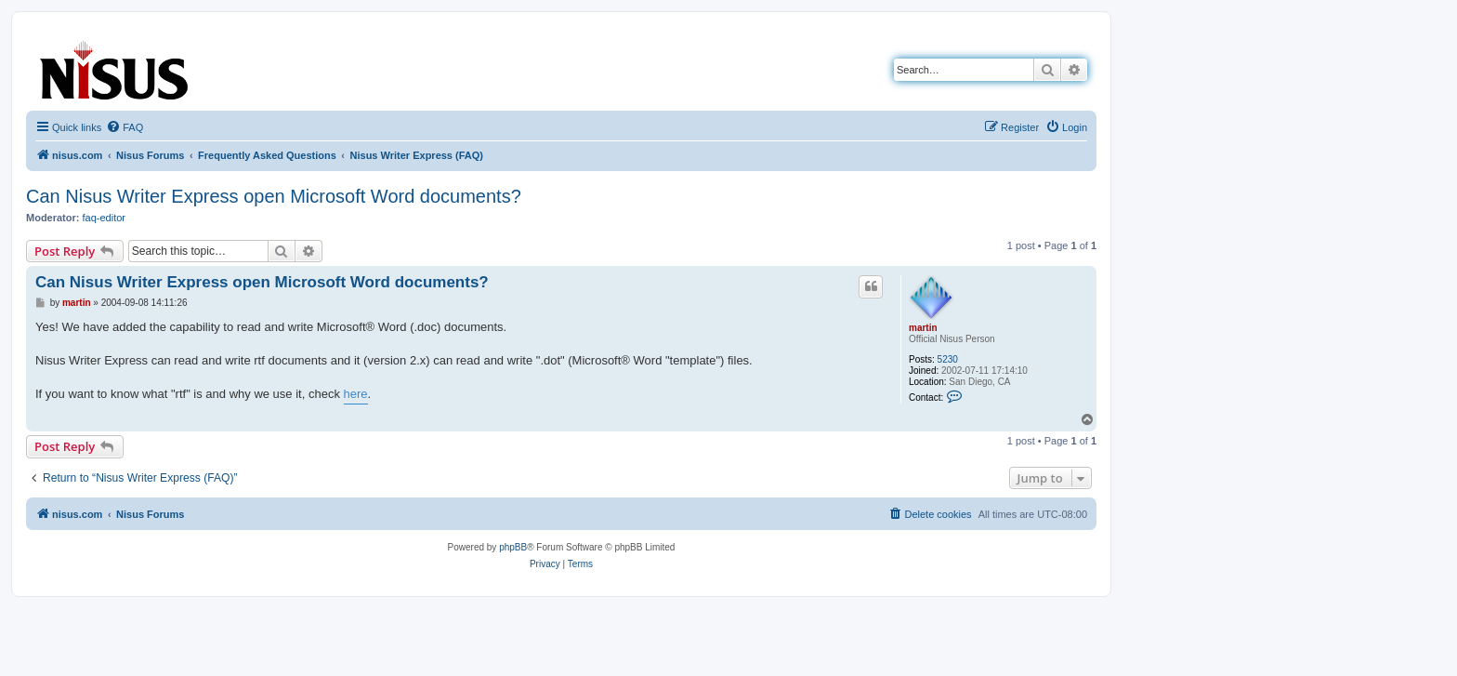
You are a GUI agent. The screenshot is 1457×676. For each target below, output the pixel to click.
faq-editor (104, 217)
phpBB (513, 547)
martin (923, 328)
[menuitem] (124, 127)
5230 (948, 359)
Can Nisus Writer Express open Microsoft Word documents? (273, 196)
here (356, 394)
